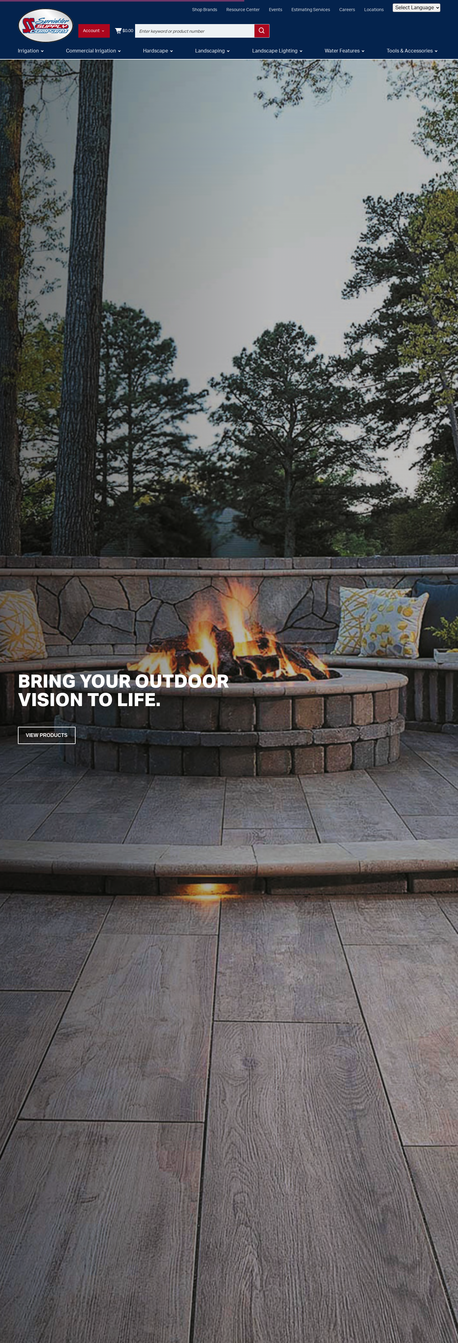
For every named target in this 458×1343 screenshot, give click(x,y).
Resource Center (243, 10)
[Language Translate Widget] (416, 7)
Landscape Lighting (275, 51)
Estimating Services (310, 10)
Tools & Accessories (410, 51)
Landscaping (210, 51)
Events (275, 10)
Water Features (342, 51)
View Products (47, 735)
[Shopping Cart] (431, 31)
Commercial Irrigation (91, 51)
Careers (347, 10)
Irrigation (28, 51)
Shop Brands (204, 10)
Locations (374, 10)
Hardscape (155, 51)
